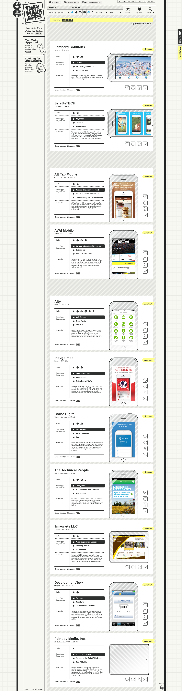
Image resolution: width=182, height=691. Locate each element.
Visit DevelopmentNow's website (145, 611)
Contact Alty (145, 342)
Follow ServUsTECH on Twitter (139, 144)
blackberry (80, 12)
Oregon (57, 586)
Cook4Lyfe (78, 602)
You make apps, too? (35, 46)
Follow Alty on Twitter (145, 336)
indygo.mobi (64, 358)
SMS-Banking (79, 317)
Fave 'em (127, 87)
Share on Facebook (180, 34)
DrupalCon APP (80, 70)
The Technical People (71, 470)
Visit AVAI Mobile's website (145, 259)
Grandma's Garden (82, 654)
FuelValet (78, 122)
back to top (161, 687)
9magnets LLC (66, 526)
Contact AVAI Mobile (145, 271)
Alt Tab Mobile (65, 174)
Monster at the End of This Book (87, 658)
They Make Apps (32, 13)
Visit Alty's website (145, 330)
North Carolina (59, 642)
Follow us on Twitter (55, 2)
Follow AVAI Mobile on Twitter (145, 265)
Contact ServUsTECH (145, 144)
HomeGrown (79, 126)
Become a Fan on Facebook (71, 2)
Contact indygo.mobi (145, 398)
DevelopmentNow (68, 582)
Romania (57, 106)
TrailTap (77, 62)
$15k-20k (65, 20)
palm (85, 12)
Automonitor (79, 377)
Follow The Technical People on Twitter (145, 504)
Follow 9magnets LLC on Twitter (139, 567)
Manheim (78, 598)
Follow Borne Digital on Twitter (145, 448)
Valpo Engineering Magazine (85, 542)
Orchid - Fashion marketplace (86, 193)
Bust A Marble (80, 662)
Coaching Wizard (81, 545)
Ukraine (57, 50)
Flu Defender (79, 549)
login (151, 1)
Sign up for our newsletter (91, 2)
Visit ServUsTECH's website (133, 144)
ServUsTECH (64, 103)
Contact (40, 689)
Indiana (57, 529)
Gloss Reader (79, 321)
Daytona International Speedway (87, 246)
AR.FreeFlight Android (83, 66)
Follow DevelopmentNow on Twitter (145, 617)
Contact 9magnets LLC (145, 567)
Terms (26, 689)
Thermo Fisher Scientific (84, 605)
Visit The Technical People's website (145, 498)
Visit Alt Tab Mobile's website (145, 203)
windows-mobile (89, 12)
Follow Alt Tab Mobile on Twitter (145, 209)
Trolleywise (79, 485)
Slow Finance (79, 493)
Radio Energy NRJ (81, 373)
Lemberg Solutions (69, 47)
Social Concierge (81, 433)
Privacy (33, 689)
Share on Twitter (180, 32)
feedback (179, 52)
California (58, 177)
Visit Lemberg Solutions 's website (133, 87)
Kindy (76, 437)
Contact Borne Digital (145, 454)
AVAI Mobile (64, 230)
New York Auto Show (82, 253)
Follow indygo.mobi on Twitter (145, 392)
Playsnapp (78, 119)
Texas (56, 234)
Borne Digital (64, 414)
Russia (56, 361)
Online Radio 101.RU (82, 381)
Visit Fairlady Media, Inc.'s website (133, 679)
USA (64, 177)
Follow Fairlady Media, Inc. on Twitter (139, 679)
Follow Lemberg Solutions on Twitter (139, 87)
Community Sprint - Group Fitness (88, 197)
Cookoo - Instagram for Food (86, 190)
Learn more (38, 33)
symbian (93, 12)
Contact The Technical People (145, 510)
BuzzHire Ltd (79, 429)
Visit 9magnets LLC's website (133, 567)
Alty (57, 301)
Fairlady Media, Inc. (70, 639)
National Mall (79, 250)
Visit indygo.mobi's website (145, 386)
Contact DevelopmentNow (145, 623)
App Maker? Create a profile (132, 1)
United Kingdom (60, 417)
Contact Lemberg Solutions (145, 87)
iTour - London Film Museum (86, 489)
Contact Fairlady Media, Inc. (145, 679)
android (76, 12)
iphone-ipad (72, 12)
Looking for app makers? (35, 64)
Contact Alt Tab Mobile (145, 215)
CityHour (78, 325)
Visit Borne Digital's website (145, 442)
